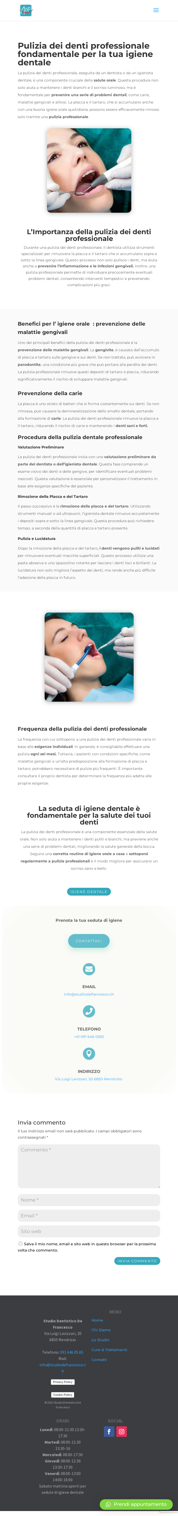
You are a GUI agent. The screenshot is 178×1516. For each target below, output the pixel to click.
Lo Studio (100, 1340)
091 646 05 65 (71, 1357)
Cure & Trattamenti (109, 1349)
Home (97, 1320)
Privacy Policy (63, 1387)
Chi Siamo (101, 1330)
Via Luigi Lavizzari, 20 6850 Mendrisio (88, 1073)
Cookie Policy (62, 1399)
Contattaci (89, 945)
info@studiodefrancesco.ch (89, 995)
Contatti (99, 1359)
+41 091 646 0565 (89, 1034)
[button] (136, 1504)
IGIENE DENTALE (89, 892)
